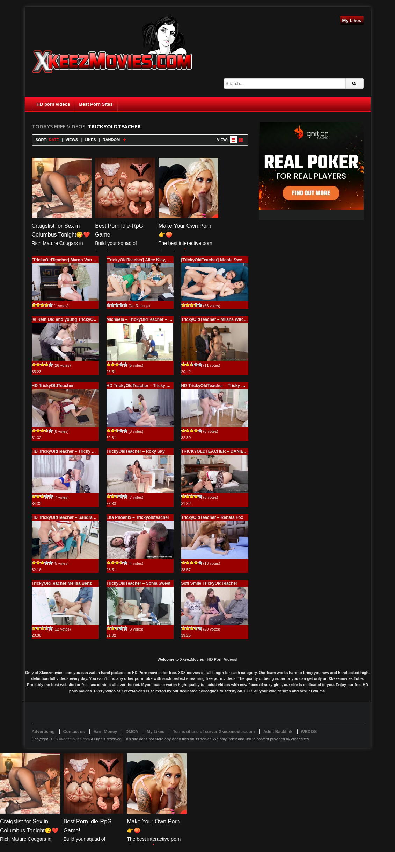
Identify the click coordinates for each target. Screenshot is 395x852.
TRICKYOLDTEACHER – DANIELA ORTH (221, 451)
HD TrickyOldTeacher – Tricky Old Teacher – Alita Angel (236, 385)
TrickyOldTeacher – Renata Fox (212, 517)
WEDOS (309, 731)
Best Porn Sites (96, 104)
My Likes (351, 20)
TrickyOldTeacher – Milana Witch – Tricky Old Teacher (234, 319)
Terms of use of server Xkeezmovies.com (214, 731)
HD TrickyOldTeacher (53, 385)
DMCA (132, 731)
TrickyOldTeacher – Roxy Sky (136, 451)
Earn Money (105, 731)
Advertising (43, 731)
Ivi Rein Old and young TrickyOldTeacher (72, 319)
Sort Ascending (124, 139)
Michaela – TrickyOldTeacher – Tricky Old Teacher (156, 319)
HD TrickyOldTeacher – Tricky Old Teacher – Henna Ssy (87, 451)
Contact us (74, 731)
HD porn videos (53, 104)
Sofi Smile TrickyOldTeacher (209, 583)
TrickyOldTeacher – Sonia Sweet (139, 583)
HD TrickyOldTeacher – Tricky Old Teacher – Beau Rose (162, 385)
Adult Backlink (277, 731)
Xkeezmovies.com (74, 739)
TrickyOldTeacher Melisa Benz (62, 583)
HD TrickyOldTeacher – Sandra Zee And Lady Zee (81, 517)
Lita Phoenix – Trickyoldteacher (138, 517)
